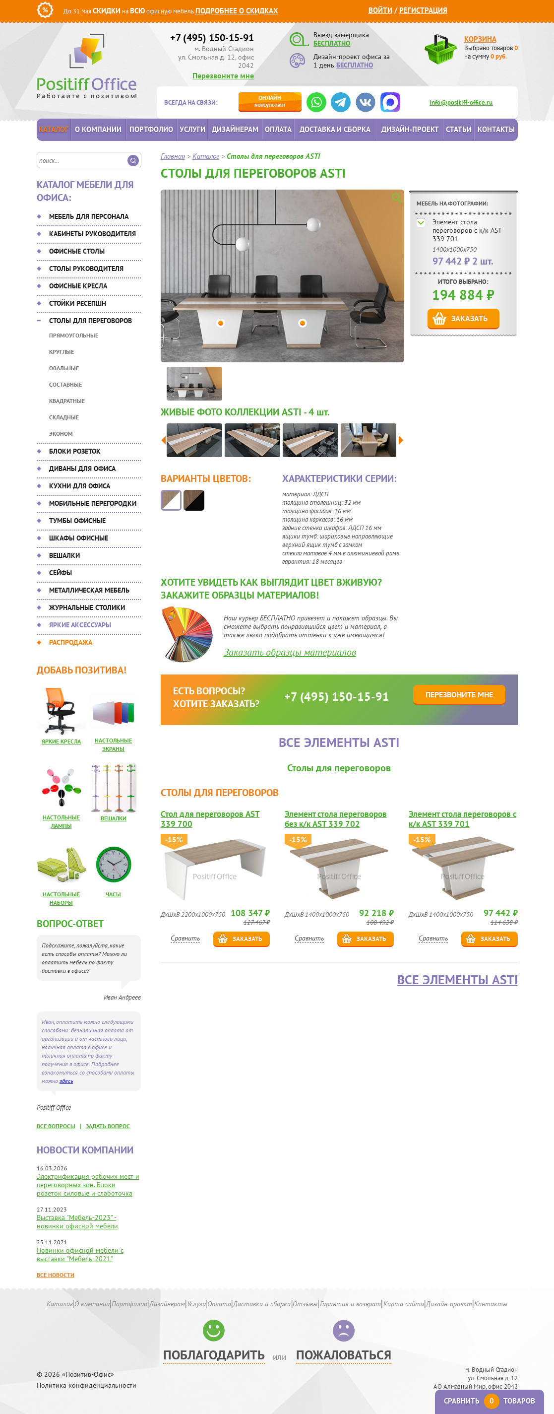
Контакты (496, 129)
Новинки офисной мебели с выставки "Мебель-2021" (80, 1254)
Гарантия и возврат (350, 1303)
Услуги (192, 129)
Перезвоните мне (223, 75)
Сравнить (185, 938)
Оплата (278, 129)
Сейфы (60, 572)
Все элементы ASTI (457, 979)
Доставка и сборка (335, 129)
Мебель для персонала (88, 216)
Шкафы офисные (78, 538)
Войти (380, 10)
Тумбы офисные (77, 520)
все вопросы (56, 1126)
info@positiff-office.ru (461, 102)
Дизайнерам (235, 129)
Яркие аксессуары (80, 624)
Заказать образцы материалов (290, 652)
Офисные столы (77, 251)
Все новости (55, 1275)
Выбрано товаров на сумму (491, 52)
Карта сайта (403, 1303)
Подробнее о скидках (236, 10)
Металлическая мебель (89, 590)
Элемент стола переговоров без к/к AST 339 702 (336, 819)
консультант (270, 101)
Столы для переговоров (90, 320)
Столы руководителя (86, 268)
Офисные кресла (78, 285)
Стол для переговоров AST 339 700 (210, 819)
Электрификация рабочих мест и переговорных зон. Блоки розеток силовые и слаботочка (88, 1185)
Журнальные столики (87, 607)
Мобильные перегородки (92, 503)
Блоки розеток (75, 451)
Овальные (64, 368)
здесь (66, 1080)
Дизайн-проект (410, 129)
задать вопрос (108, 1126)
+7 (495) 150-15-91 (212, 37)
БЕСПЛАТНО (331, 43)
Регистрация (423, 10)
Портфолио (151, 129)
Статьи (459, 129)
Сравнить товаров (489, 1401)
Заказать (469, 318)
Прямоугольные (73, 335)
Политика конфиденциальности (86, 1385)
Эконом (61, 433)
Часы (113, 894)
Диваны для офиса (82, 468)
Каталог (53, 129)
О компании (98, 129)
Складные (64, 417)
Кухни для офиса (79, 485)
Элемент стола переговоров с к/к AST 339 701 (466, 230)
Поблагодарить (214, 1355)
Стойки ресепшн (77, 303)
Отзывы (305, 1303)
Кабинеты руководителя (92, 233)
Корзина (480, 39)
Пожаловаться (343, 1355)
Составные (65, 384)
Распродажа (70, 642)
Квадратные (67, 400)
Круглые (61, 351)
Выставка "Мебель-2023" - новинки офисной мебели (77, 1221)
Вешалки (64, 555)
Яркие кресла (61, 741)
